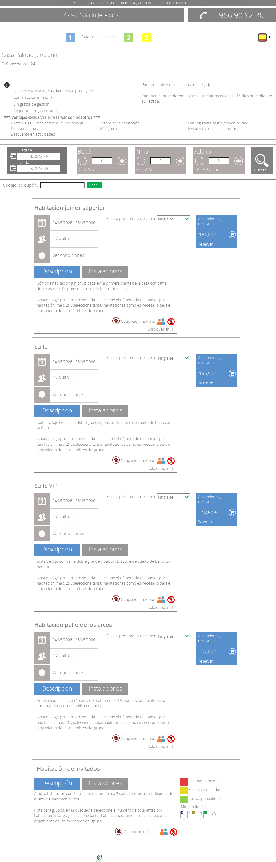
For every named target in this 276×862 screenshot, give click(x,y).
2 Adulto (60, 238)
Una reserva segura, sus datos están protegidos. (54, 90)
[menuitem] (264, 37)
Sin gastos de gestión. (32, 104)
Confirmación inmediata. (34, 97)
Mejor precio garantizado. (36, 110)
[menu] (264, 37)
